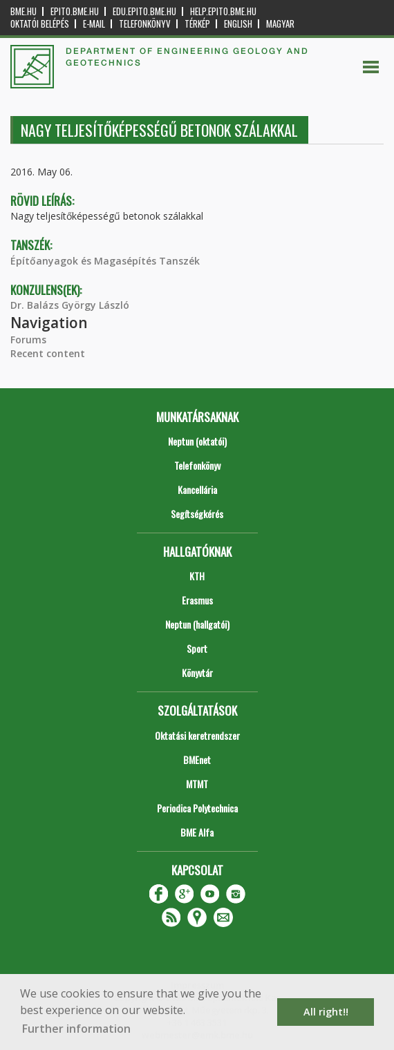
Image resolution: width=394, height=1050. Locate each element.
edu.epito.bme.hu (144, 11)
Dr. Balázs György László (69, 305)
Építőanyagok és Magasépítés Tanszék (105, 260)
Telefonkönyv (145, 23)
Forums (28, 339)
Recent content (47, 353)
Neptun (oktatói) (197, 441)
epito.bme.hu (74, 11)
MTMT (197, 783)
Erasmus (197, 600)
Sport (197, 648)
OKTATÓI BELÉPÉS (39, 23)
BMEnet (197, 759)
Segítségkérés (197, 513)
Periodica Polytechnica (197, 808)
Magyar (280, 23)
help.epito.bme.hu (223, 11)
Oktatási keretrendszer (197, 735)
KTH (197, 576)
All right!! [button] (325, 1011)
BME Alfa (197, 832)
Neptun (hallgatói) (197, 624)
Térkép (197, 23)
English (238, 23)
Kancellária (197, 489)
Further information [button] (76, 1028)
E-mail (94, 23)
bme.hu (23, 11)
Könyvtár (197, 672)
